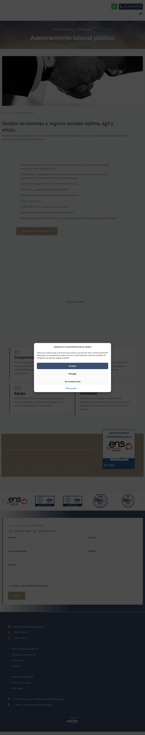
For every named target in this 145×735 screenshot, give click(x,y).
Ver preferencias (72, 381)
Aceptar (72, 366)
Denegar (73, 374)
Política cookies (71, 388)
